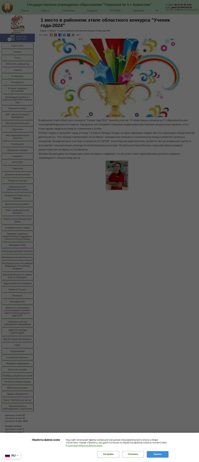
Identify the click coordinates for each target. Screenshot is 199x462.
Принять (158, 454)
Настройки (108, 454)
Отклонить (133, 454)
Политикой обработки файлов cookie (85, 445)
